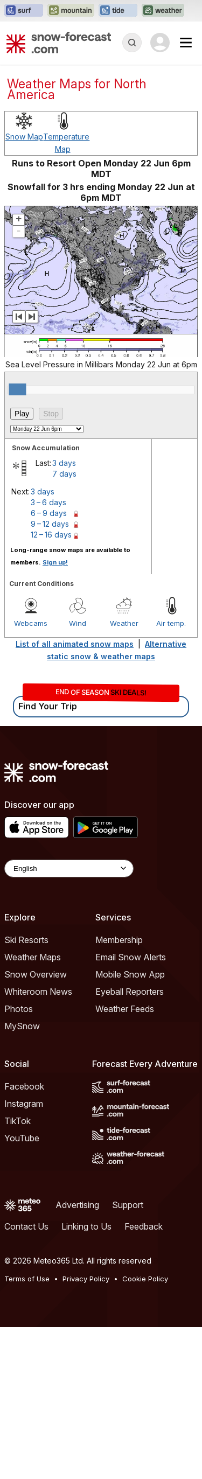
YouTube (21, 1290)
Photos (18, 1160)
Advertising (77, 1356)
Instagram (23, 1255)
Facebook (24, 1238)
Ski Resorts (26, 1091)
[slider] (17, 541)
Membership (119, 1091)
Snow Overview (35, 1126)
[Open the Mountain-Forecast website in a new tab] (70, 11)
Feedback (143, 1378)
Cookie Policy (145, 1430)
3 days (64, 614)
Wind (77, 775)
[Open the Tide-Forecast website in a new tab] (118, 11)
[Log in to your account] (160, 42)
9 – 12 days (50, 675)
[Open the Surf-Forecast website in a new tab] (23, 11)
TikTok (17, 1272)
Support (127, 1356)
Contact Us (26, 1378)
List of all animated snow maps (75, 795)
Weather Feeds (124, 1160)
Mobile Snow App (130, 1126)
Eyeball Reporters (129, 1143)
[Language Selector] (69, 1020)
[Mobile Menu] (186, 42)
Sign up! (55, 714)
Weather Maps (32, 1109)
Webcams (30, 775)
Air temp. (171, 775)
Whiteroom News (38, 1143)
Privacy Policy (85, 1430)
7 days (64, 625)
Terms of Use (27, 1430)
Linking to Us (86, 1378)
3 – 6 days (48, 654)
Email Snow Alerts (130, 1109)
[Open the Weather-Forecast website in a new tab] (163, 11)
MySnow (22, 1178)
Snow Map (24, 288)
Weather (124, 775)
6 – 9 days (49, 664)
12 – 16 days (51, 686)
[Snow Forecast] (58, 42)
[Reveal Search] (132, 42)
